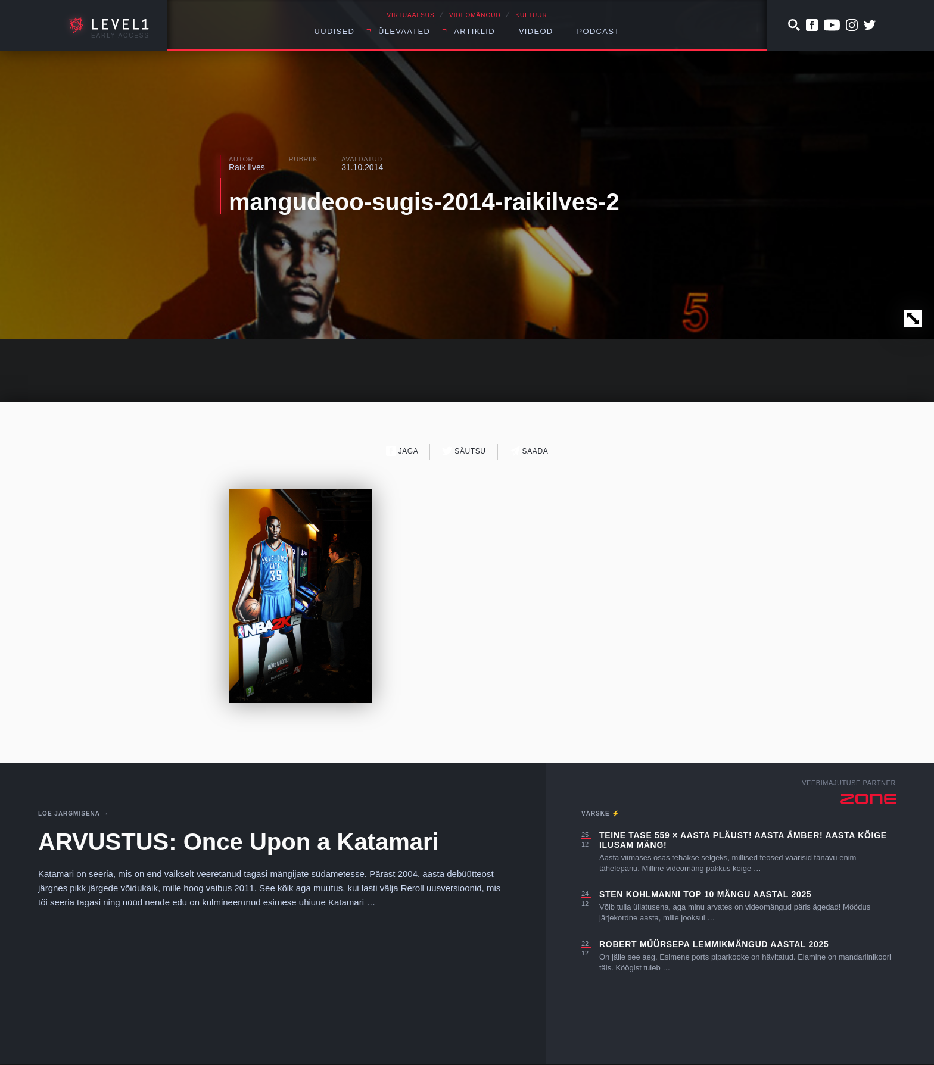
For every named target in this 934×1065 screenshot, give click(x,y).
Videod (536, 31)
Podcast (598, 31)
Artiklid (474, 31)
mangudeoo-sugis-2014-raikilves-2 (424, 202)
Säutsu (463, 451)
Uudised (335, 31)
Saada (529, 451)
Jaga (402, 451)
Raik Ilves (247, 167)
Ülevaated (404, 31)
